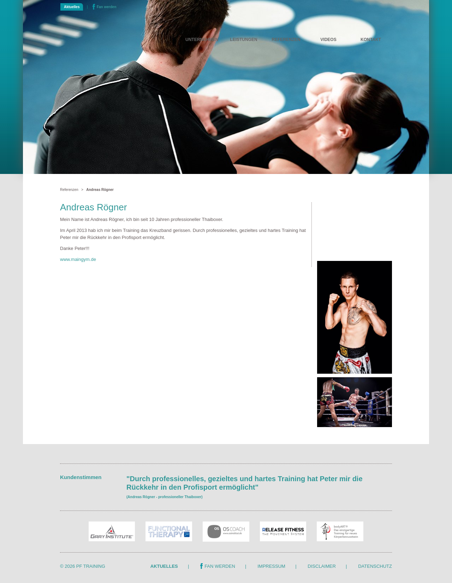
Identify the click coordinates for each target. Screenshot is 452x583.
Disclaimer (321, 566)
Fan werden (105, 7)
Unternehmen (201, 39)
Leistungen (243, 39)
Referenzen (286, 39)
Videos (328, 39)
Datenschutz (375, 566)
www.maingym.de (78, 259)
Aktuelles (71, 7)
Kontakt (371, 39)
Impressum (271, 566)
